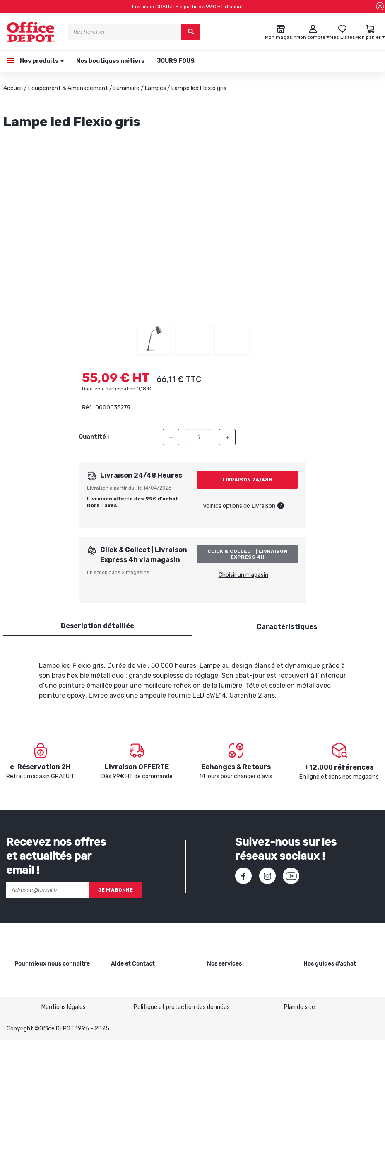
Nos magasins (32, 1006)
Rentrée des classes (234, 1028)
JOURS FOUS (176, 61)
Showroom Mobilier (232, 993)
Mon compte (127, 1028)
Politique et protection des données (182, 1136)
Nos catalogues (35, 1019)
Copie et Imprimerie (233, 979)
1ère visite (28, 1032)
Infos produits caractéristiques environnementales (40, 1055)
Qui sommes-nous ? (40, 979)
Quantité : (94, 436)
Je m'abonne (115, 890)
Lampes (155, 88)
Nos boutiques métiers (110, 61)
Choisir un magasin (243, 575)
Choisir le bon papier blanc (337, 979)
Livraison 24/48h (247, 480)
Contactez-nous (133, 1086)
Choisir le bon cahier (329, 993)
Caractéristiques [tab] (287, 627)
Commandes (128, 1015)
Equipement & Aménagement (68, 88)
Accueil (13, 88)
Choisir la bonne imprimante (340, 1006)
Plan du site (299, 1136)
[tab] (97, 626)
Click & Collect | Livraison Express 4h (247, 554)
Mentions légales (63, 1136)
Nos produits (41, 61)
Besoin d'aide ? (130, 979)
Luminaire (126, 88)
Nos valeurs (29, 993)
